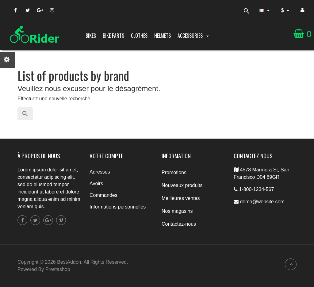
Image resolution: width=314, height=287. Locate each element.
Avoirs (96, 183)
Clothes (139, 35)
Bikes (91, 35)
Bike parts (113, 35)
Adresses (100, 171)
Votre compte (106, 155)
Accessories (194, 35)
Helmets (162, 35)
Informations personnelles (118, 206)
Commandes (103, 195)
